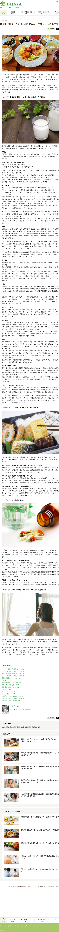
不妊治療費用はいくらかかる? (11, 682)
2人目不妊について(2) (8, 694)
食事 (39, 727)
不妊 (7, 727)
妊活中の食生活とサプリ (9, 689)
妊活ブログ (5, 680)
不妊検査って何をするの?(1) (11, 685)
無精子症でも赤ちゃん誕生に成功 (12, 696)
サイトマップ (32, 926)
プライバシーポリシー (42, 926)
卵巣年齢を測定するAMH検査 (11, 700)
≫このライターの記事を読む (23, 709)
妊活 (22, 727)
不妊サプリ (13, 727)
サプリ (3, 727)
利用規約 (10, 926)
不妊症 (18, 727)
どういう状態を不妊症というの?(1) (13, 669)
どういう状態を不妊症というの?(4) (13, 676)
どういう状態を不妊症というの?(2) (13, 671)
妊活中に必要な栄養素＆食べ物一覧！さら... (20, 886)
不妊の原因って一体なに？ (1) (11, 678)
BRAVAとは (3, 926)
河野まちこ (16, 706)
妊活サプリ (28, 727)
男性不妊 (34, 727)
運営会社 (24, 926)
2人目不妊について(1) (8, 691)
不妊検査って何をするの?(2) (11, 687)
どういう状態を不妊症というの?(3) (13, 673)
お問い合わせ (17, 926)
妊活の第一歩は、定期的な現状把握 (13, 698)
